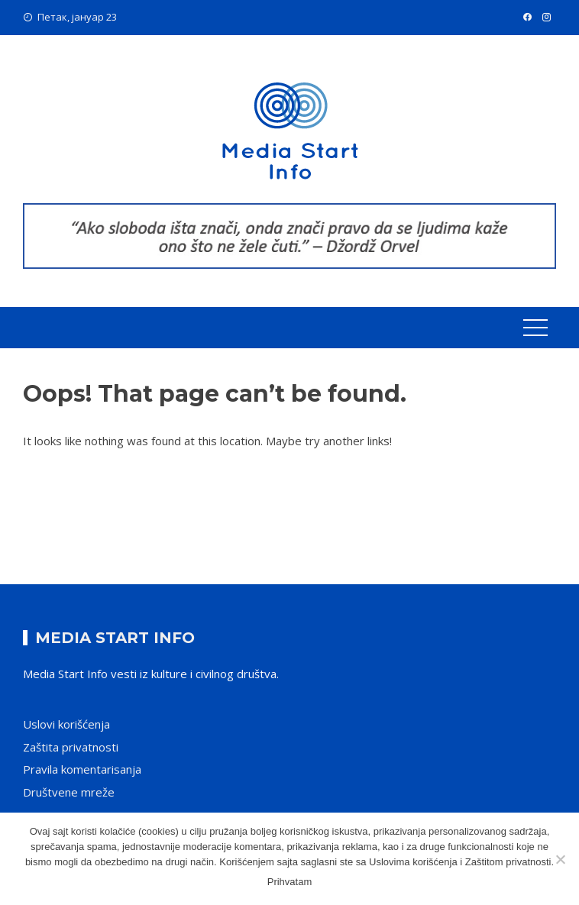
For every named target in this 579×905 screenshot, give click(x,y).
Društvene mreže (69, 792)
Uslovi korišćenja (66, 724)
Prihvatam (289, 881)
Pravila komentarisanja (82, 769)
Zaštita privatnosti (70, 747)
